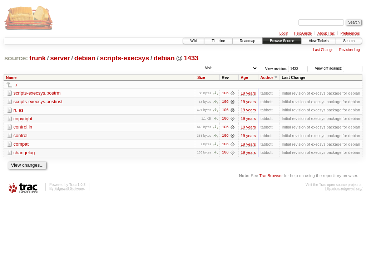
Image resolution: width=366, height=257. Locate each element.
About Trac (326, 33)
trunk (37, 58)
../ (16, 84)
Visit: (209, 68)
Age (244, 77)
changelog (24, 153)
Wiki (193, 41)
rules (19, 110)
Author (266, 77)
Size (201, 77)
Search (349, 41)
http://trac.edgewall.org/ (343, 189)
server (60, 58)
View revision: (276, 68)
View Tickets (318, 41)
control (21, 135)
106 (225, 93)
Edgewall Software (69, 189)
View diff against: (338, 68)
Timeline (218, 41)
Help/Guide (303, 33)
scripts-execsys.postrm (37, 93)
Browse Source (282, 41)
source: (16, 58)
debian (84, 58)
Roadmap (247, 41)
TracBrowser (271, 176)
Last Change (323, 50)
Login (284, 33)
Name (11, 77)
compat (21, 144)
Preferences (350, 33)
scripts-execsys (124, 58)
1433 (191, 58)
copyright (23, 118)
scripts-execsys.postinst (38, 101)
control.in (23, 127)
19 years (248, 93)
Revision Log (349, 50)
